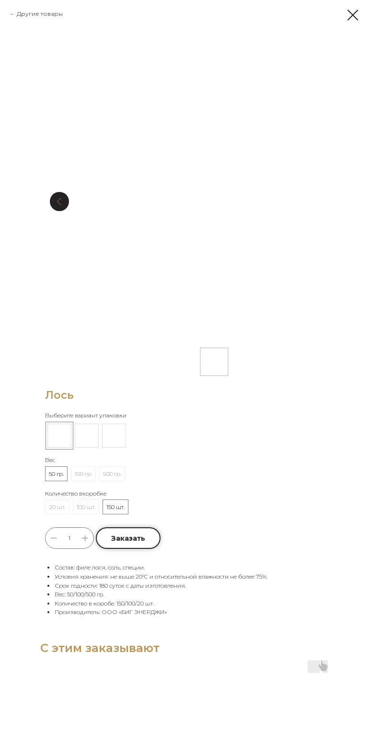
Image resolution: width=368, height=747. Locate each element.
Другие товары (40, 13)
